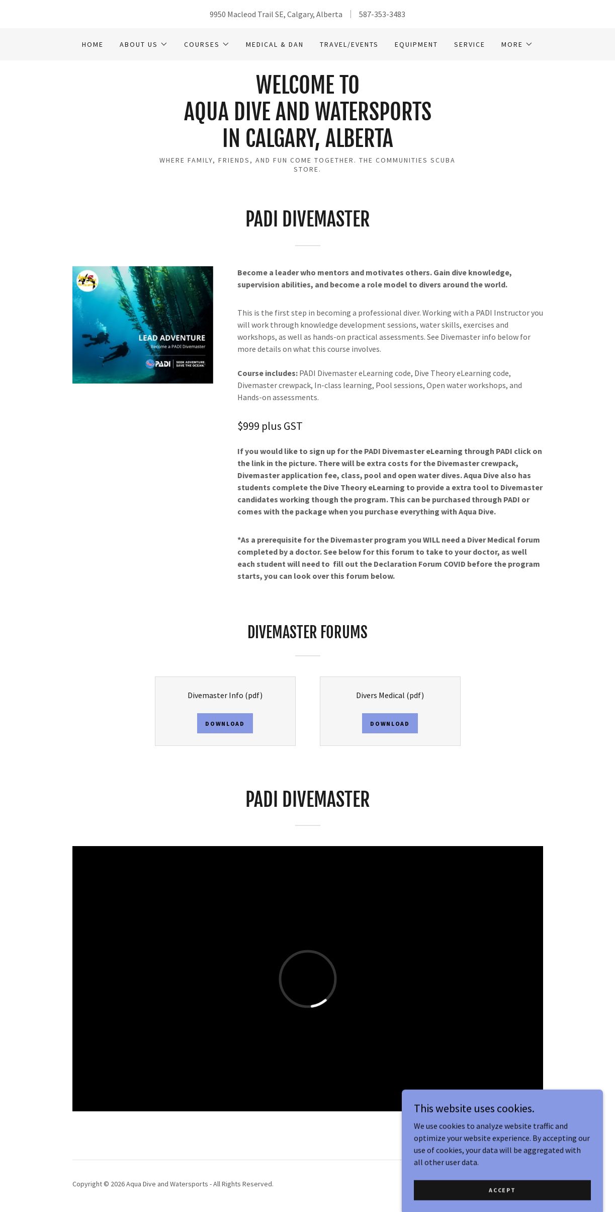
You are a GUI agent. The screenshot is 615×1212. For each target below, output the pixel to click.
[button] (144, 44)
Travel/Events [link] (349, 44)
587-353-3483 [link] (382, 14)
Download (225, 723)
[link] (307, 144)
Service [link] (469, 44)
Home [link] (93, 44)
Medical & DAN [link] (275, 44)
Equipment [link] (416, 44)
